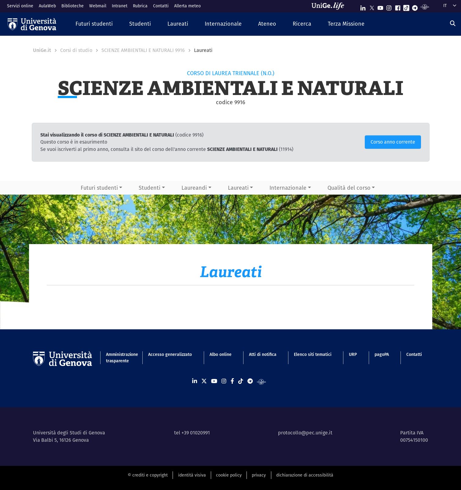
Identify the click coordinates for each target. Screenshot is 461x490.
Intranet (119, 6)
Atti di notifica (262, 354)
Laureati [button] (238, 188)
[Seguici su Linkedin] (363, 6)
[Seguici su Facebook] (397, 6)
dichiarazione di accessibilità (304, 475)
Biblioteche (72, 6)
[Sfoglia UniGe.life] (330, 6)
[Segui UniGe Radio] (424, 6)
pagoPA (382, 354)
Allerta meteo (187, 6)
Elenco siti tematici (312, 354)
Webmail (97, 6)
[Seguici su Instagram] (389, 6)
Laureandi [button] (194, 188)
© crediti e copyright (148, 475)
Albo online (221, 354)
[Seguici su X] (371, 6)
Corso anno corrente (393, 141)
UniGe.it (42, 50)
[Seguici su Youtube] (380, 6)
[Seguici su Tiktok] (406, 6)
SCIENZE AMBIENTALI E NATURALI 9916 (143, 50)
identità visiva (192, 475)
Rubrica (140, 6)
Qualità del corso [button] (349, 188)
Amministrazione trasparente (118, 357)
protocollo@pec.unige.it (305, 432)
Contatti (161, 6)
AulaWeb (47, 6)
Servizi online (20, 6)
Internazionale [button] (287, 188)
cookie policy (229, 475)
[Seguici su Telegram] (415, 6)
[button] (94, 24)
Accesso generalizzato (170, 354)
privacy (259, 475)
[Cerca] (453, 23)
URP (353, 354)
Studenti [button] (149, 188)
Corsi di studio (76, 50)
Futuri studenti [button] (99, 188)
